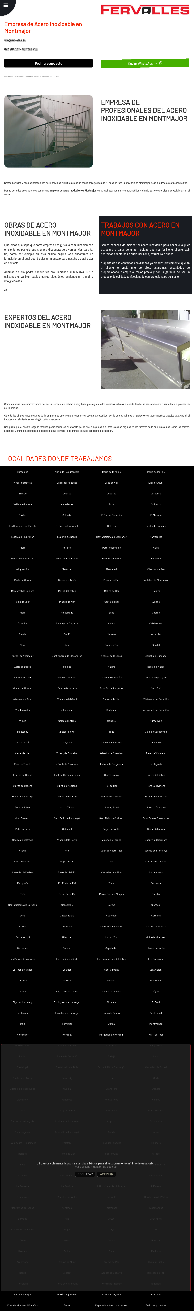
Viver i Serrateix (22, 482)
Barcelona (22, 471)
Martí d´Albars (67, 807)
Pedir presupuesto (48, 63)
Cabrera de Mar (111, 699)
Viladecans (67, 709)
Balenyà (111, 525)
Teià (22, 893)
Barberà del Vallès (111, 558)
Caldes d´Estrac (67, 720)
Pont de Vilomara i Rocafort (22, 1305)
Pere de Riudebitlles (156, 796)
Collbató (67, 515)
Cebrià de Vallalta (67, 688)
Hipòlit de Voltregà (22, 796)
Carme (111, 904)
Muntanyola (156, 720)
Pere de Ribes (22, 807)
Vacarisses (67, 504)
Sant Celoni (155, 969)
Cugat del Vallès (111, 829)
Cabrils (156, 612)
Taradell (22, 991)
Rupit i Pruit (67, 861)
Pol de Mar (111, 785)
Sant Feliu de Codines (111, 818)
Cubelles (111, 493)
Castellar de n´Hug (111, 872)
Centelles (67, 926)
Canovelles (156, 742)
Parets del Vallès (111, 547)
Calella (22, 634)
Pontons (156, 1294)
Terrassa (156, 883)
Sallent (67, 666)
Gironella (111, 1002)
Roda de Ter (111, 644)
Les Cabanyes (156, 958)
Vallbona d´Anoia (23, 504)
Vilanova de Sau (156, 569)
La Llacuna (22, 1013)
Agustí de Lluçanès (156, 655)
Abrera (67, 980)
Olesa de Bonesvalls (67, 558)
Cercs (22, 926)
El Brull (156, 1002)
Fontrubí (67, 1023)
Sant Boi (156, 688)
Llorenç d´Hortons (156, 807)
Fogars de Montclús (67, 991)
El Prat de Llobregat (67, 525)
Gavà (156, 547)
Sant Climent (111, 969)
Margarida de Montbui (111, 1034)
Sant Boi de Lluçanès (111, 688)
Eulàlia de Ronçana (156, 525)
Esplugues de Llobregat (67, 1002)
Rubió (67, 634)
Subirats (156, 504)
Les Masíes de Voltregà (22, 958)
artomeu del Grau (22, 699)
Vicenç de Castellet (67, 753)
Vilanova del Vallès (111, 677)
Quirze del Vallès (156, 774)
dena (22, 915)
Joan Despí (22, 742)
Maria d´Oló (111, 937)
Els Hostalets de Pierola (22, 525)
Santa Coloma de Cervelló (22, 904)
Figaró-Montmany (22, 1002)
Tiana (111, 883)
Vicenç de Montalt (23, 688)
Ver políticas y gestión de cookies (96, 1166)
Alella (23, 612)
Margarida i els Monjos (111, 893)
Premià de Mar (111, 580)
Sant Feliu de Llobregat (67, 818)
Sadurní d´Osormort (156, 839)
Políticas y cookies (156, 1305)
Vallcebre (156, 493)
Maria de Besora (111, 1013)
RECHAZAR (85, 1174)
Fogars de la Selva (111, 991)
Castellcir (111, 915)
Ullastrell (67, 937)
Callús (111, 623)
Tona (111, 731)
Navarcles (155, 634)
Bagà (111, 612)
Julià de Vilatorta (155, 937)
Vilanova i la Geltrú (67, 677)
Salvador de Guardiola (111, 753)
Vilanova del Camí (67, 699)
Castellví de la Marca (156, 926)
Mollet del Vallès (67, 590)
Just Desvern (22, 818)
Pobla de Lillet (22, 601)
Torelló (156, 893)
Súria (111, 504)
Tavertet (111, 980)
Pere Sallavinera (156, 785)
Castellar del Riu (67, 872)
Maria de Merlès (156, 471)
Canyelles (67, 742)
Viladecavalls (22, 709)
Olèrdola (155, 904)
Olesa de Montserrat (22, 558)
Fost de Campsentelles (67, 774)
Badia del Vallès (156, 666)
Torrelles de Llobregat (67, 1013)
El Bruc (22, 493)
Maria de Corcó (22, 580)
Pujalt (67, 1305)
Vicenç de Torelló (111, 839)
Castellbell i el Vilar (155, 861)
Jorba (111, 1023)
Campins (22, 623)
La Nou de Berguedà (111, 764)
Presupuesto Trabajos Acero (14, 76)
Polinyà (156, 590)
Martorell (67, 569)
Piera (23, 547)
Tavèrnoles (156, 980)
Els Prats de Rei (67, 883)
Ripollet (156, 644)
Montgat (67, 1034)
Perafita (67, 547)
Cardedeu (22, 948)
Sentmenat (156, 1013)
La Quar (67, 969)
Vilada (22, 850)
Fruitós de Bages (22, 774)
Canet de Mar (22, 753)
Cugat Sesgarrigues (156, 677)
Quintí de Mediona (67, 785)
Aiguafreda (67, 612)
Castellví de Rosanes (111, 926)
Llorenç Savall (111, 807)
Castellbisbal (111, 601)
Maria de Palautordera (67, 471)
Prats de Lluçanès (111, 1294)
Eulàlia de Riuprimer (22, 536)
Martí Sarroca (155, 1034)
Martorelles (156, 536)
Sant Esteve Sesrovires (156, 818)
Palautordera (22, 829)
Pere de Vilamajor (156, 753)
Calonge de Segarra (67, 623)
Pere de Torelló (22, 764)
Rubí (67, 644)
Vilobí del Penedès (67, 482)
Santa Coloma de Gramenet (111, 536)
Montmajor (23, 1034)
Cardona (156, 915)
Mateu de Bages (22, 1294)
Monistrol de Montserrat (155, 580)
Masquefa (22, 883)
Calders (111, 720)
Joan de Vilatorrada (111, 850)
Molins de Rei (111, 590)
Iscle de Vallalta (22, 861)
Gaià (22, 1023)
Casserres (67, 904)
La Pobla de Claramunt (67, 764)
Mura (22, 644)
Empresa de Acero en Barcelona (37, 76)
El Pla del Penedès (111, 515)
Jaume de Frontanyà (156, 850)
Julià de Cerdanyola (156, 731)
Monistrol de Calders (22, 590)
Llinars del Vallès (156, 948)
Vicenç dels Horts (67, 839)
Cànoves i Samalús (111, 742)
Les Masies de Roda (67, 958)
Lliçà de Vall (111, 482)
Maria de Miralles (111, 471)
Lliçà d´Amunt (156, 482)
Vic (67, 850)
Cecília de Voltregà (22, 839)
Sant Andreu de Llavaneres (67, 655)
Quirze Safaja (111, 774)
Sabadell (67, 829)
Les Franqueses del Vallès (111, 958)
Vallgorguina (22, 569)
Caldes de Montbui (67, 796)
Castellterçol (22, 937)
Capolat (67, 948)
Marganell (111, 569)
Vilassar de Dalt (22, 677)
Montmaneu (156, 1023)
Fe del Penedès (67, 893)
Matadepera (156, 872)
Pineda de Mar (67, 601)
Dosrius (67, 493)
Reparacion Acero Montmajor (111, 1305)
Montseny (22, 731)
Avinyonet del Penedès (156, 709)
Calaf (111, 861)
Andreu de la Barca (111, 655)
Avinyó (22, 720)
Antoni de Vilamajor (23, 655)
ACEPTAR (106, 1174)
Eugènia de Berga (67, 536)
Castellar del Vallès (22, 872)
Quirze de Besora (22, 785)
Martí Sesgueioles (67, 1294)
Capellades (111, 948)
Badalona (111, 709)
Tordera (22, 980)
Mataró (111, 666)
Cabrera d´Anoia (67, 580)
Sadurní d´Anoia (156, 829)
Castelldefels (67, 915)
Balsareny (155, 558)
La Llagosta (155, 764)
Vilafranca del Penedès (156, 699)
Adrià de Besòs (22, 666)
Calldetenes (156, 623)
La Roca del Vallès (22, 969)
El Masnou (156, 515)
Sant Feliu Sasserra (111, 796)
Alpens (156, 601)
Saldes (22, 515)
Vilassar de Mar (67, 731)
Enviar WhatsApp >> (145, 63)
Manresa (111, 634)
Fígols (156, 991)
